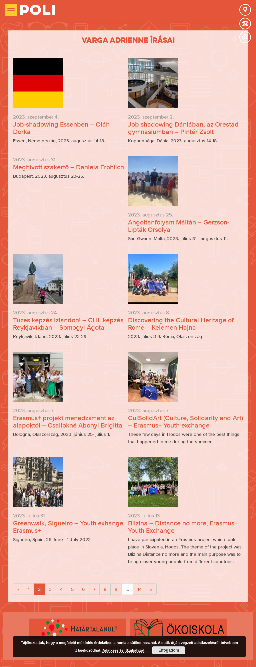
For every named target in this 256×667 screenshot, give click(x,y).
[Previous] (18, 589)
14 (139, 589)
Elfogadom (168, 650)
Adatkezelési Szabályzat (123, 650)
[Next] (151, 589)
